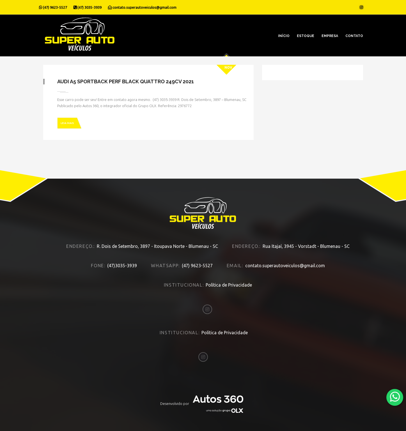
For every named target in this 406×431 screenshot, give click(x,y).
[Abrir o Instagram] (361, 7)
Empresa (330, 36)
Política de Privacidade (229, 284)
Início (284, 36)
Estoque (305, 36)
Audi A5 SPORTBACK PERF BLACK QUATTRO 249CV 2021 (125, 81)
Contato (354, 36)
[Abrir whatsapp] (395, 397)
